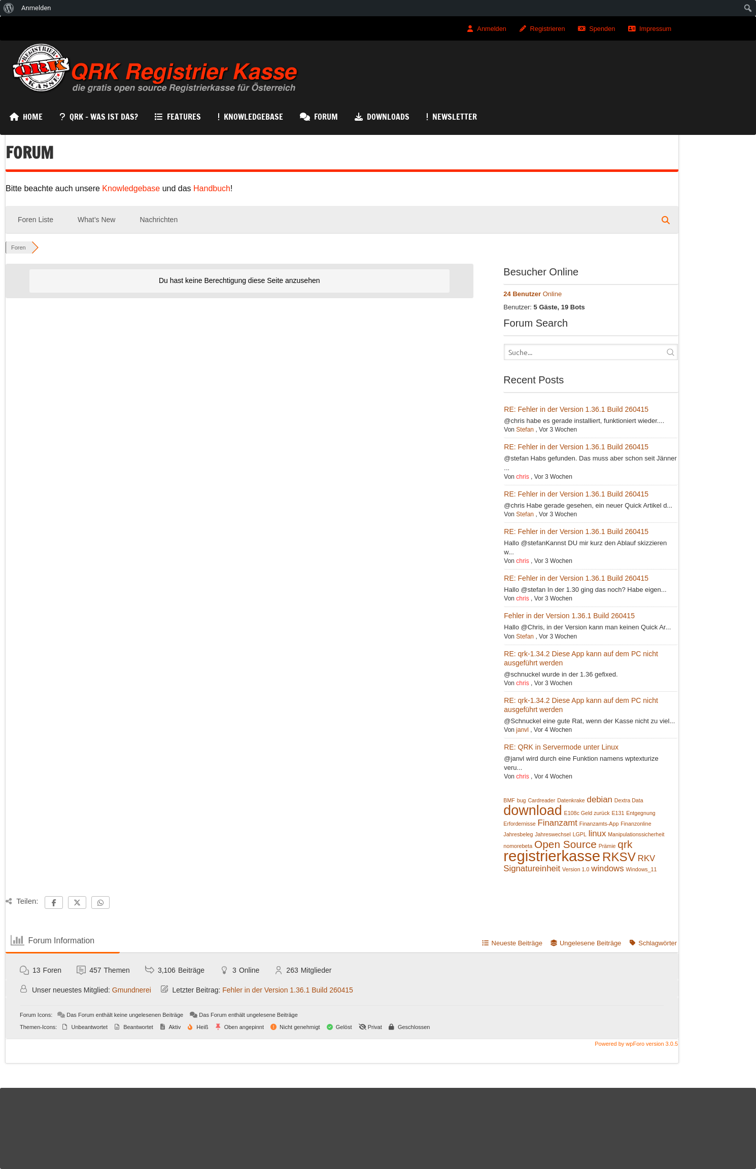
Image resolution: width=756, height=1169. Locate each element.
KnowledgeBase (253, 116)
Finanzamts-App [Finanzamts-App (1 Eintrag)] (599, 824)
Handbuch (211, 188)
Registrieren (547, 28)
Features (184, 116)
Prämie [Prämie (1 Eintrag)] (607, 846)
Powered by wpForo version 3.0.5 (635, 1044)
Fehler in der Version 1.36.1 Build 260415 (569, 616)
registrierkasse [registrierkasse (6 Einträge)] (551, 856)
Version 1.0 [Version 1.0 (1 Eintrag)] (575, 869)
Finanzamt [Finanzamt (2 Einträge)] (557, 823)
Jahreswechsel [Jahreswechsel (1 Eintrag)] (552, 834)
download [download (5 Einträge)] (532, 810)
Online (532, 294)
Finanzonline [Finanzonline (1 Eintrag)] (636, 824)
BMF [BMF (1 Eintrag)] (509, 800)
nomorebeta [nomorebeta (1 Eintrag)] (517, 846)
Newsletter (454, 116)
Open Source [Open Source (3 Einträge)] (565, 844)
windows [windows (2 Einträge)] (607, 868)
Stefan (525, 429)
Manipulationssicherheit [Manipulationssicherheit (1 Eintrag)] (636, 834)
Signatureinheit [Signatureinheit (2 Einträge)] (531, 868)
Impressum (655, 28)
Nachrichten (159, 220)
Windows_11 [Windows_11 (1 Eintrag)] (641, 869)
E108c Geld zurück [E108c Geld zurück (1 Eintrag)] (587, 813)
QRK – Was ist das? (104, 116)
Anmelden (491, 28)
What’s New (96, 220)
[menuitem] (9, 8)
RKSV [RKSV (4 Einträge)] (619, 857)
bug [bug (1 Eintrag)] (521, 800)
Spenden (602, 28)
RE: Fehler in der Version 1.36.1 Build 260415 (576, 409)
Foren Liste (35, 220)
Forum (326, 116)
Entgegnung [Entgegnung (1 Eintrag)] (640, 813)
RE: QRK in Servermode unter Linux (561, 747)
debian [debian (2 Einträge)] (599, 799)
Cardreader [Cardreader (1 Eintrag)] (541, 800)
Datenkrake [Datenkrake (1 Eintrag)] (571, 800)
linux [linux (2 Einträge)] (597, 833)
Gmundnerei (131, 990)
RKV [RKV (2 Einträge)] (646, 858)
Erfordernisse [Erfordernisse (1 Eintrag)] (519, 824)
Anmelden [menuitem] (36, 8)
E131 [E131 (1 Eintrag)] (617, 813)
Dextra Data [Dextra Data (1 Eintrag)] (628, 800)
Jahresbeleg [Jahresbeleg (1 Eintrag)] (518, 834)
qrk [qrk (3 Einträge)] (624, 844)
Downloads (388, 116)
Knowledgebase (132, 188)
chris (522, 476)
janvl (522, 729)
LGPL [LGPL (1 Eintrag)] (580, 834)
